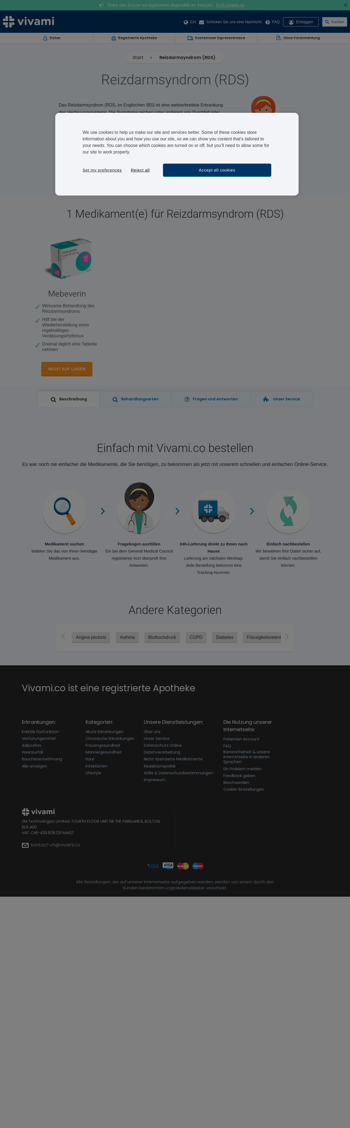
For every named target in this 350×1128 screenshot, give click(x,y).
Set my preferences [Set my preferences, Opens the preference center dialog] (102, 170)
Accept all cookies (217, 170)
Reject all (140, 170)
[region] (177, 154)
